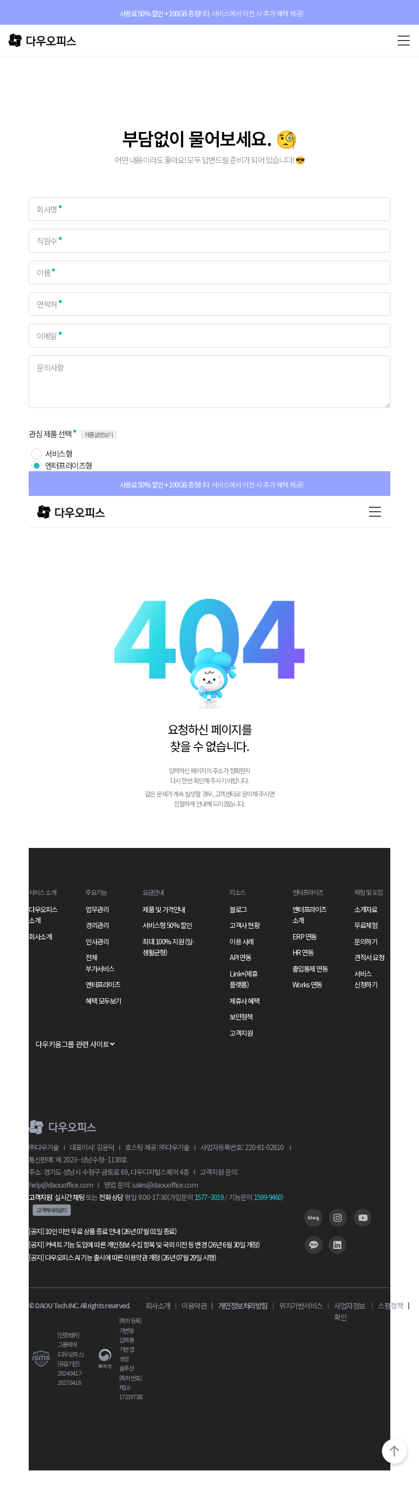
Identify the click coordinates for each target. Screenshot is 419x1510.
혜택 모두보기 (103, 1001)
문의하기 (365, 941)
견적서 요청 (369, 957)
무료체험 (365, 925)
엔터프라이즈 (103, 984)
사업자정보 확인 (349, 1311)
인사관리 (97, 941)
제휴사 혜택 (244, 1001)
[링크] (313, 1217)
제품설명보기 (99, 434)
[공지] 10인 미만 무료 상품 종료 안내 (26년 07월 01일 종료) (102, 1231)
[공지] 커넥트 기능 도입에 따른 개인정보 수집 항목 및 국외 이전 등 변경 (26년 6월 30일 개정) (144, 1244)
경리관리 (97, 925)
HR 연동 (303, 952)
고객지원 (241, 1033)
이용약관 (194, 1305)
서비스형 (58, 453)
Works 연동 (307, 984)
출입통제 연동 (310, 969)
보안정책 (241, 1016)
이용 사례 (242, 941)
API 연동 (240, 957)
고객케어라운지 (51, 1210)
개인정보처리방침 (243, 1305)
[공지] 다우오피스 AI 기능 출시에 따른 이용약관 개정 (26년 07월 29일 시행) (122, 1257)
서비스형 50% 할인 (167, 925)
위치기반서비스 (301, 1305)
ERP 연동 (304, 936)
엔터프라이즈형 (68, 465)
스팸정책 (390, 1305)
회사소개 (40, 936)
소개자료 (365, 909)
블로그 (238, 909)
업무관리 (97, 909)
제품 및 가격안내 (163, 909)
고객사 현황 (244, 925)
